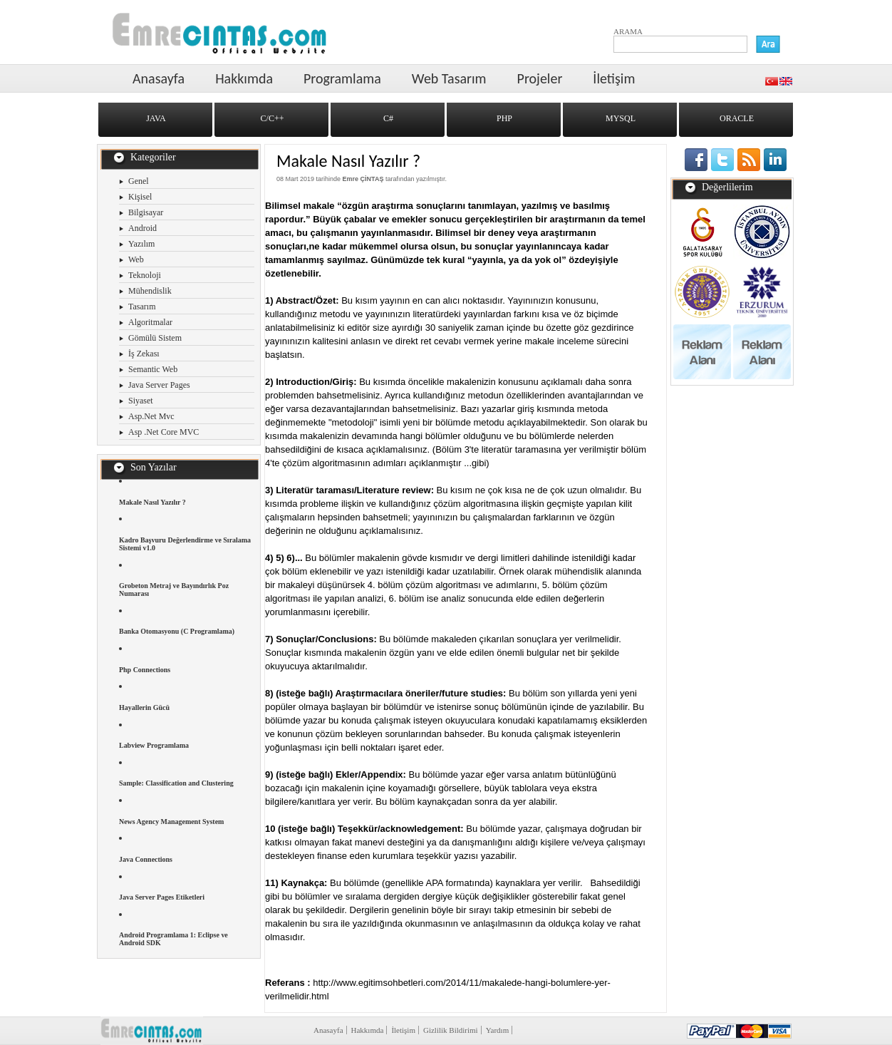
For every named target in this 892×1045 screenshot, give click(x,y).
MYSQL (621, 118)
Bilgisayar (145, 212)
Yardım (497, 1030)
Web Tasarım (449, 78)
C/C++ (272, 118)
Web (136, 259)
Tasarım (141, 307)
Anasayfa (159, 78)
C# (388, 118)
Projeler (540, 78)
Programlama (342, 78)
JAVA (156, 118)
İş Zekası (144, 354)
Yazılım (141, 244)
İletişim (614, 78)
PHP (504, 118)
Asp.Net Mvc (151, 416)
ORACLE (737, 118)
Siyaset (140, 401)
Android (142, 228)
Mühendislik (150, 291)
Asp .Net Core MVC (163, 432)
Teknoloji (144, 275)
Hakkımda (244, 78)
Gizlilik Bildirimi (450, 1030)
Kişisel (140, 197)
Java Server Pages (159, 385)
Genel (138, 181)
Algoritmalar (150, 322)
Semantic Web (152, 369)
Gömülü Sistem (155, 338)
